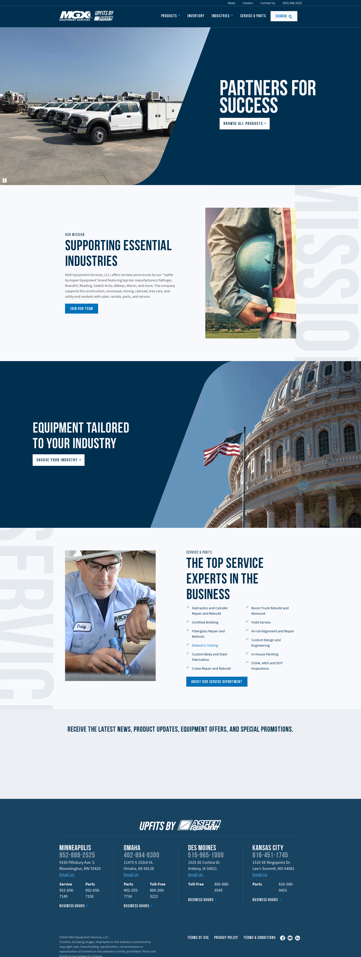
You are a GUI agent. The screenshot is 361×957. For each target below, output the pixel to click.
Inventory (195, 16)
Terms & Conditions (259, 938)
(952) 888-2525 (292, 3)
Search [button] (284, 16)
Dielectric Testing (205, 645)
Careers (248, 3)
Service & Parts (253, 16)
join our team (81, 309)
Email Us (66, 874)
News (231, 3)
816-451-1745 (270, 855)
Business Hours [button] (72, 906)
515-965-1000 (206, 855)
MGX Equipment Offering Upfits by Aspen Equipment (86, 16)
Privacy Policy (226, 938)
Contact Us (267, 3)
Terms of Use (198, 938)
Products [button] (169, 16)
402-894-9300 (142, 855)
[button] (245, 123)
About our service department (216, 682)
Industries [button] (221, 16)
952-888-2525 (77, 855)
